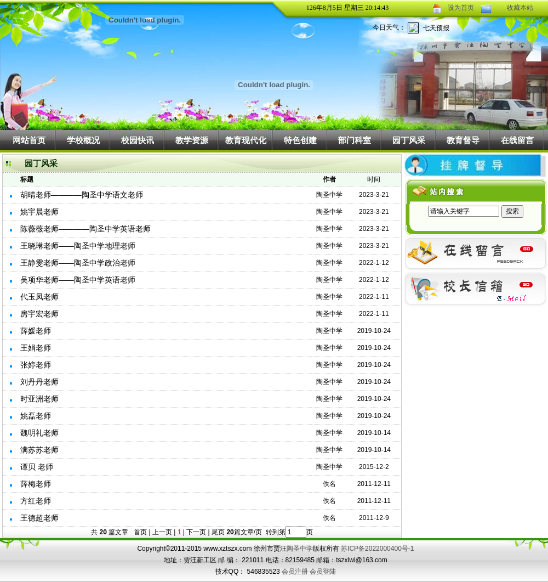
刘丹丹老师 (39, 381)
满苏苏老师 (39, 449)
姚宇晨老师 (39, 211)
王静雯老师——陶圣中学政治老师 (77, 262)
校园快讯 (137, 140)
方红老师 (35, 500)
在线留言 (517, 140)
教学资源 (191, 140)
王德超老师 (39, 517)
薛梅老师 (35, 483)
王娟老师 (35, 347)
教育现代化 (245, 140)
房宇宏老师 (39, 313)
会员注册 (295, 571)
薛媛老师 (35, 330)
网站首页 (29, 140)
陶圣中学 (300, 548)
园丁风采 (408, 140)
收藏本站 (520, 8)
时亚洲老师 (39, 398)
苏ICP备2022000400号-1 (377, 548)
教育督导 (463, 140)
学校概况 (83, 140)
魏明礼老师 (39, 432)
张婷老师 (35, 364)
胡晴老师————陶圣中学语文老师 (81, 194)
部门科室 (354, 140)
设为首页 (461, 8)
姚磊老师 (35, 415)
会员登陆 (323, 571)
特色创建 (300, 140)
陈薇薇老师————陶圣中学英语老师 (85, 228)
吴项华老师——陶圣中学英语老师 (77, 279)
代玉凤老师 (39, 296)
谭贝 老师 (36, 466)
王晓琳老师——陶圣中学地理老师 (77, 245)
